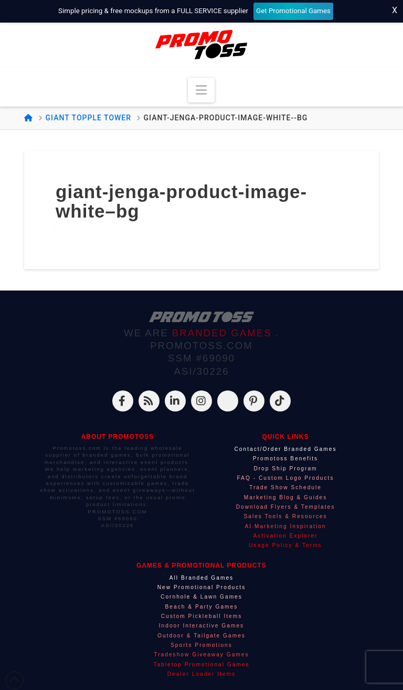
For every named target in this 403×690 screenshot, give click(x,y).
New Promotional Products (201, 587)
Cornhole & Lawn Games (201, 597)
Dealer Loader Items (201, 674)
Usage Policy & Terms (285, 545)
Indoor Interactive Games (201, 626)
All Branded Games (201, 578)
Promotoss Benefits (285, 458)
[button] (201, 90)
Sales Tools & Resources (285, 516)
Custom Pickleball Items (201, 616)
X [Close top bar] (394, 10)
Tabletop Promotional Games (201, 664)
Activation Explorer (285, 536)
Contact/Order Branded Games (285, 449)
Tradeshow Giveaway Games (201, 654)
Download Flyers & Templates (285, 507)
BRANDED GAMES (223, 332)
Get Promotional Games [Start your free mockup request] (293, 11)
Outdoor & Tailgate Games (201, 635)
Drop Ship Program (285, 468)
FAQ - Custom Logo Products (285, 478)
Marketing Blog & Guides (285, 497)
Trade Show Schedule (285, 487)
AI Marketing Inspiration (285, 526)
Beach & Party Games (201, 607)
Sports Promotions (201, 645)
